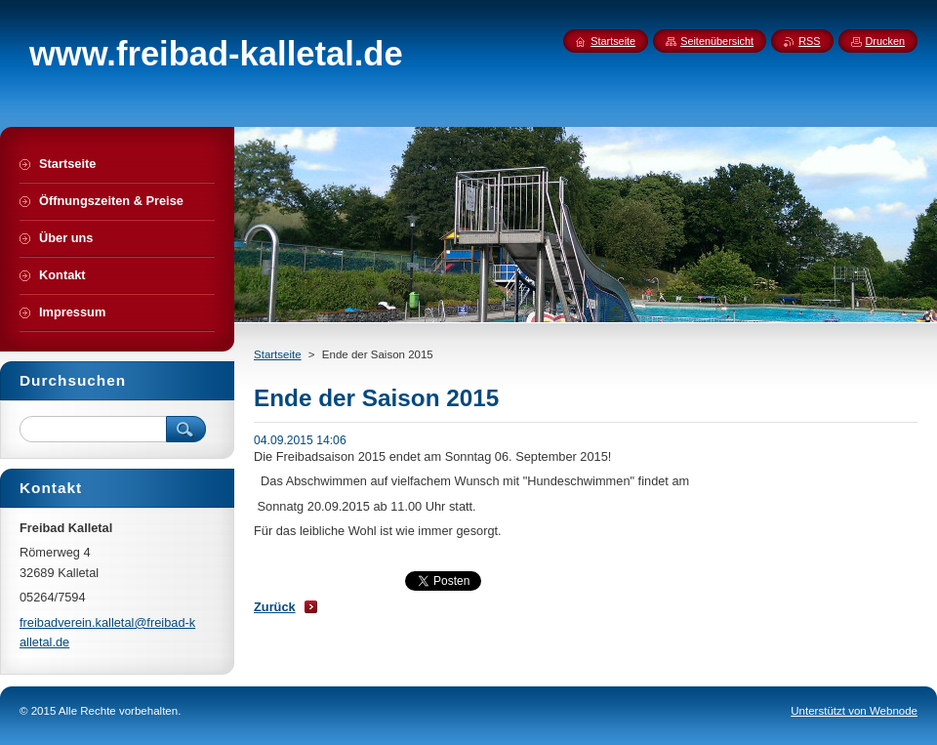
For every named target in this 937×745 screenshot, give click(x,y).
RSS (809, 41)
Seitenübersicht (717, 41)
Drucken (886, 41)
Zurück (275, 607)
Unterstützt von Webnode (854, 711)
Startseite (278, 354)
